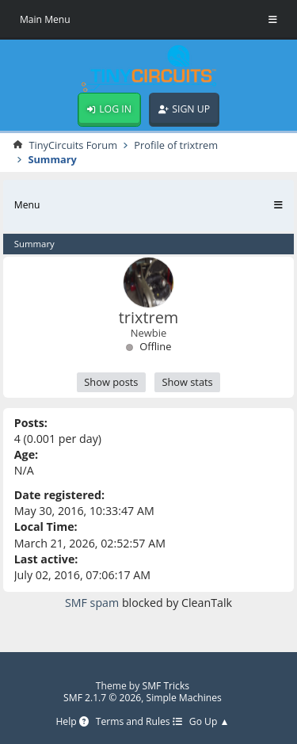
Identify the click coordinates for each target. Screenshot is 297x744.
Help (71, 722)
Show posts (111, 382)
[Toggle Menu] (272, 20)
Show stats (187, 382)
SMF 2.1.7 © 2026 (102, 697)
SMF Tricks (166, 685)
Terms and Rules (139, 722)
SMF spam (92, 602)
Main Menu (45, 19)
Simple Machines (184, 697)
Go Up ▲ (209, 722)
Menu (27, 205)
